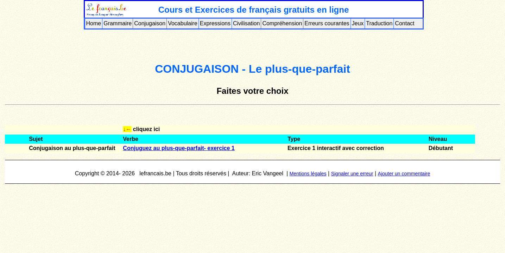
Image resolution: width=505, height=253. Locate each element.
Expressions (215, 23)
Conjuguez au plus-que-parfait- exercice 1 (178, 148)
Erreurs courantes (326, 23)
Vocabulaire (182, 23)
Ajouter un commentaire (404, 173)
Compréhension (282, 23)
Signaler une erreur (352, 173)
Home (93, 23)
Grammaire (117, 23)
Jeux (358, 23)
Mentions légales (308, 173)
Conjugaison (149, 23)
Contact (404, 23)
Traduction (379, 23)
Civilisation (246, 23)
